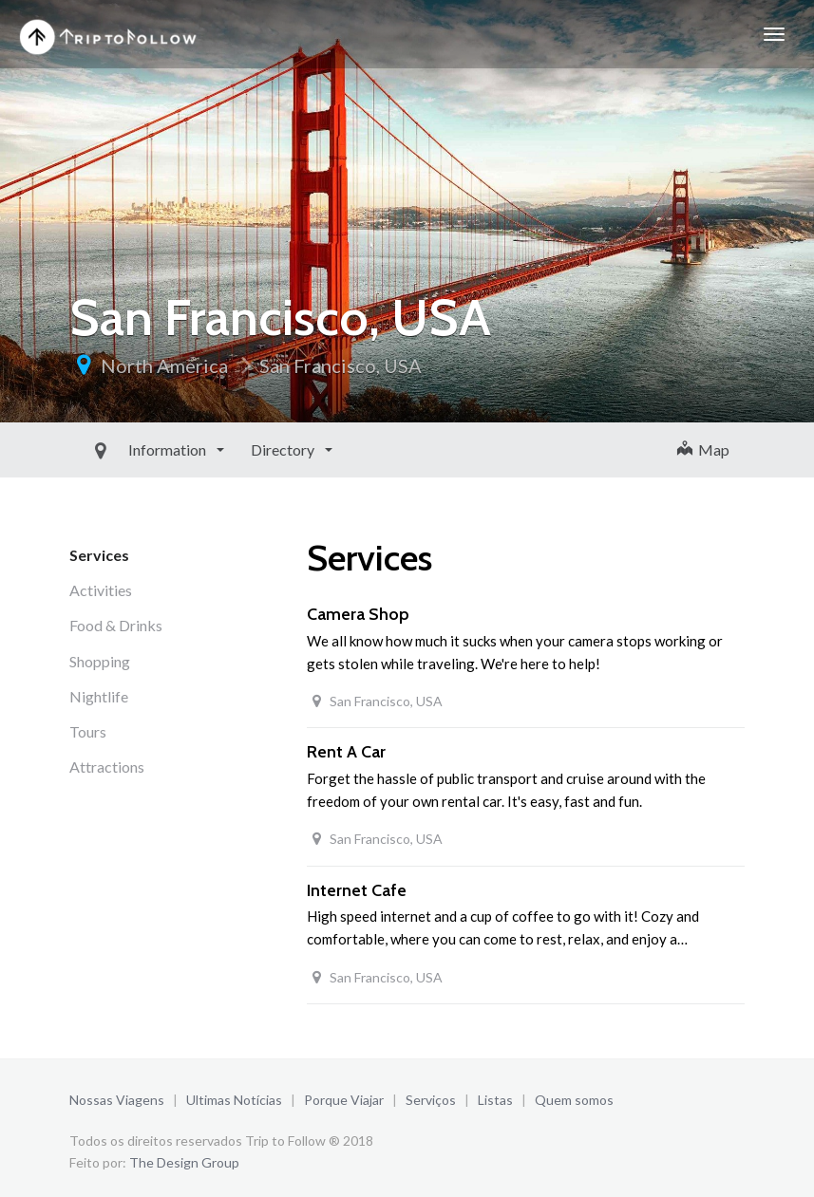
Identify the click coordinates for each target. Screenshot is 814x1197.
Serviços (431, 1100)
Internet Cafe (357, 890)
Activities (100, 590)
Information (125, 449)
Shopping (99, 661)
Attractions (106, 766)
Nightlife (98, 696)
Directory (240, 449)
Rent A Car (346, 751)
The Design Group (184, 1162)
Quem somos (574, 1100)
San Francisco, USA (340, 365)
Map (703, 449)
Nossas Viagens (116, 1100)
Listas (495, 1100)
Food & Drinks (115, 625)
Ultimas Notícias (234, 1100)
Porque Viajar (344, 1100)
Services (99, 555)
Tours (87, 731)
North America (164, 365)
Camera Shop (358, 614)
